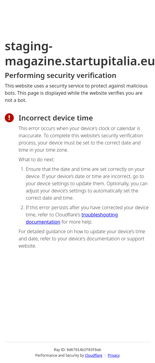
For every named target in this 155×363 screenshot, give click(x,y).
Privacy (114, 355)
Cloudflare (93, 355)
